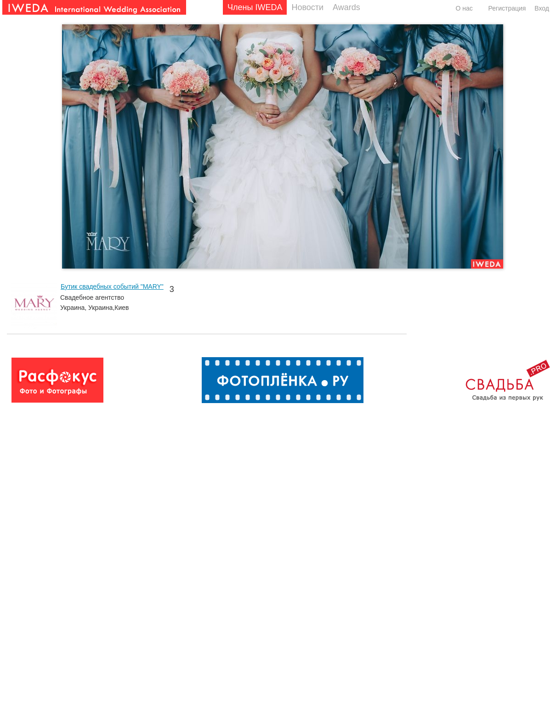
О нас (463, 8)
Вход (541, 8)
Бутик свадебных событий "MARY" (112, 286)
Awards (346, 7)
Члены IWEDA (254, 7)
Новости (307, 7)
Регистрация (507, 8)
